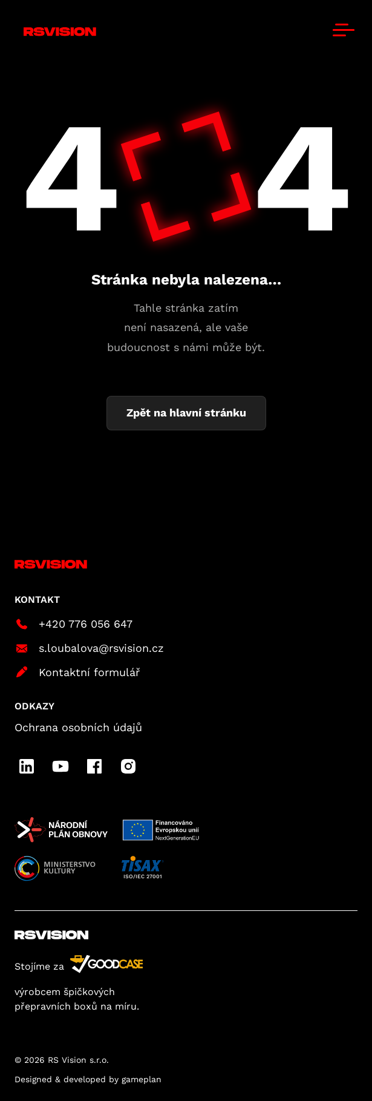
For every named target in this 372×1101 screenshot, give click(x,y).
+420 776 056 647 (73, 624)
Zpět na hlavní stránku (186, 412)
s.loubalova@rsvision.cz (89, 648)
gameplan (142, 1079)
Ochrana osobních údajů (78, 727)
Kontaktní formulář (77, 672)
